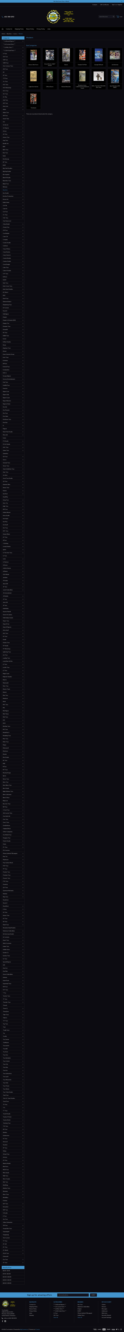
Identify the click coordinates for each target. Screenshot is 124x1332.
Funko (4, 438)
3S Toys (5, 75)
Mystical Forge (7, 772)
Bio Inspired (6, 174)
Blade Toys (6, 183)
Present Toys (6, 878)
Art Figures (6, 128)
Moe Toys (5, 738)
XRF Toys (5, 1210)
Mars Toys (5, 686)
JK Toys (5, 586)
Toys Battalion (7, 1058)
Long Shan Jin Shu (7, 661)
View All (55, 1317)
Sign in (114, 4)
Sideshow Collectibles (9, 931)
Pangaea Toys (6, 838)
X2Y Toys (5, 1203)
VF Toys (5, 1148)
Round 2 (5, 903)
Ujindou (5, 1132)
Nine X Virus (6, 797)
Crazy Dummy (6, 252)
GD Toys (5, 456)
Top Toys (5, 1024)
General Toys (6, 462)
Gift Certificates (104, 4)
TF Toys (5, 999)
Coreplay (5, 239)
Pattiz (4, 844)
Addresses (105, 1311)
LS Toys (5, 664)
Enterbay (5, 360)
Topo (4, 1027)
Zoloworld (5, 1256)
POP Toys (5, 865)
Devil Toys (5, 298)
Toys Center (6, 1061)
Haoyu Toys (6, 487)
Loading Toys (6, 658)
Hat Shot (5, 493)
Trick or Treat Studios (9, 1098)
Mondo (5, 754)
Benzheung (6, 159)
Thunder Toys (7, 1002)
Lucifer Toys (6, 667)
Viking (4, 1151)
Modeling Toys (7, 735)
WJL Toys (5, 1182)
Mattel (4, 692)
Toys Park (5, 1082)
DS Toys (5, 332)
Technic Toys (6, 996)
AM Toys (5, 115)
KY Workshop (6, 648)
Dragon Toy (6, 323)
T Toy (4, 993)
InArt (4, 559)
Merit (4, 701)
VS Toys (5, 1160)
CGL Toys (5, 218)
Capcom (5, 208)
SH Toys (5, 921)
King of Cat (6, 624)
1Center (37, 1329)
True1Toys (6, 1101)
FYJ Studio (5, 441)
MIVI (4, 723)
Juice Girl (5, 602)
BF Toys (5, 162)
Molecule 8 (6, 748)
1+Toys (5, 53)
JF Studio (5, 580)
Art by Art (5, 125)
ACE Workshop (7, 87)
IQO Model (6, 574)
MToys (5, 766)
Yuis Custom (6, 1237)
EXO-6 (4, 373)
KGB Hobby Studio (8, 617)
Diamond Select (7, 301)
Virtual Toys (6, 1154)
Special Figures (7, 962)
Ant (4, 121)
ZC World (5, 1250)
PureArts (5, 884)
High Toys (5, 506)
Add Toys (5, 100)
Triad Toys (6, 1095)
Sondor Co (6, 952)
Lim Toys (5, 655)
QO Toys (5, 887)
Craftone (5, 245)
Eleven (4, 351)
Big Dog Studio (7, 171)
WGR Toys (6, 1169)
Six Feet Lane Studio (8, 934)
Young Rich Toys (7, 1228)
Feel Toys (5, 382)
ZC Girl (5, 1244)
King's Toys (6, 621)
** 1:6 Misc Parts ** (8, 47)
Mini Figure (6, 710)
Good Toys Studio (8, 478)
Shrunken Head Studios (9, 927)
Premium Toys (7, 875)
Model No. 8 (6, 732)
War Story (5, 1166)
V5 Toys (5, 1138)
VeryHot (5, 1144)
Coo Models (6, 233)
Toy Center (6, 1039)
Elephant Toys (7, 348)
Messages (104, 1309)
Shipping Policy (19, 29)
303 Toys (5, 69)
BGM (4, 165)
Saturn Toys (6, 915)
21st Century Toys (8, 66)
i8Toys (5, 540)
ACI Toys (5, 94)
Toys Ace (5, 1055)
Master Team (6, 689)
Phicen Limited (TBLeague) (10, 853)
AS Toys (5, 134)
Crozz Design (6, 264)
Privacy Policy (41, 29)
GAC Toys (5, 447)
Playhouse (5, 859)
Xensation (5, 1206)
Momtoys (5, 751)
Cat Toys (5, 211)
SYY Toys (5, 989)
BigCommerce (24, 1329)
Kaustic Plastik (7, 611)
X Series (5, 1200)
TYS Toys (5, 1126)
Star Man (5, 971)
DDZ (4, 295)
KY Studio (5, 645)
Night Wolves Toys (8, 791)
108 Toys (5, 59)
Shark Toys (6, 924)
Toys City (5, 1064)
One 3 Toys (6, 822)
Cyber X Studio (7, 270)
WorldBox (5, 1197)
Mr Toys (5, 760)
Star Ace (5, 968)
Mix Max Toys (6, 726)
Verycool (5, 1141)
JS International (7, 593)
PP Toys (5, 869)
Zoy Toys (5, 1259)
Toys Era (5, 1070)
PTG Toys (5, 881)
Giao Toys (5, 472)
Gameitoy (5, 453)
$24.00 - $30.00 (7, 1283)
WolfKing (5, 1185)
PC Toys (5, 847)
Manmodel (5, 683)
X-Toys (5, 1216)
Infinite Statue (7, 568)
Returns (104, 1306)
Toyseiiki (5, 1048)
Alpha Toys (6, 112)
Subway (5, 977)
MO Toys (5, 729)
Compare (94, 4)
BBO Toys (5, 149)
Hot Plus (5, 521)
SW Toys (5, 986)
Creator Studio (7, 261)
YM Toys (5, 1225)
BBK (4, 146)
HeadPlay (5, 497)
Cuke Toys (6, 267)
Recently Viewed (106, 1315)
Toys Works (6, 1089)
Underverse (6, 1135)
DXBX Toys (6, 335)
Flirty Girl (5, 435)
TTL (4, 1107)
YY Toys (5, 1241)
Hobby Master (7, 512)
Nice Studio (6, 788)
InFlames (5, 571)
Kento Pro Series (7, 614)
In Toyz (5, 555)
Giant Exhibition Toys (8, 469)
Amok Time (6, 118)
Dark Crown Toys (7, 286)
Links (48, 29)
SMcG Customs (7, 943)
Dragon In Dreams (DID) (9, 320)
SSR (4, 965)
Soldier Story (6, 949)
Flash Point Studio (8, 431)
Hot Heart (5, 518)
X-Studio (5, 1213)
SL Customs (6, 937)
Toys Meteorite (7, 1079)
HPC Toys (5, 531)
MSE (4, 763)
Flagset (5, 428)
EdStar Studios (7, 342)
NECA (4, 776)
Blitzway (5, 187)
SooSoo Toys (6, 955)
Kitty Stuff (6, 630)
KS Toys (5, 636)
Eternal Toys (6, 366)
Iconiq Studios (7, 546)
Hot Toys (5, 528)
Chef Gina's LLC (7, 221)
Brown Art (5, 199)
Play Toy (5, 856)
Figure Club (6, 394)
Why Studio (6, 1172)
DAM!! (4, 280)
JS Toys (5, 599)
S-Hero (5, 909)
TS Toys (5, 1104)
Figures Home (6, 404)
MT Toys (5, 769)
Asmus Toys (6, 137)
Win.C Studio (6, 1179)
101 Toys (5, 56)
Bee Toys (5, 152)
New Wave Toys (7, 785)
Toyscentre (6, 1045)
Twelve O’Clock (7, 1117)
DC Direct (5, 292)
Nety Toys (5, 782)
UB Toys (5, 1129)
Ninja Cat (5, 800)
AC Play (5, 97)
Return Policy (30, 29)
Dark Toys (5, 283)
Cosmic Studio (7, 242)
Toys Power (6, 1086)
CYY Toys (5, 273)
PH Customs (6, 850)
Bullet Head (6, 202)
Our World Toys (7, 834)
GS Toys (5, 481)
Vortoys (5, 1157)
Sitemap (31, 1315)
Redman (5, 893)
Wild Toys (5, 1175)
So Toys (5, 958)
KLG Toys (5, 633)
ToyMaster (6, 1042)
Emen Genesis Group (8, 354)
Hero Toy (5, 503)
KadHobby (6, 608)
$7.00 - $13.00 (7, 1273)
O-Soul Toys (6, 810)
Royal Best (6, 906)
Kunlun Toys (6, 642)
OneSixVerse (6, 825)
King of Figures (7, 627)
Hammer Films (6, 484)
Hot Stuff (5, 524)
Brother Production (8, 196)
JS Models (5, 596)
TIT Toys (5, 1020)
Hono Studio (6, 515)
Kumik (4, 639)
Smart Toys (6, 940)
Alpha (4, 109)
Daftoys (5, 276)
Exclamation (6, 369)
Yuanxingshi (6, 1231)
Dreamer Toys (6, 326)
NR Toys (5, 807)
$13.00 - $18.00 (7, 1277)
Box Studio (6, 193)
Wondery (5, 1191)
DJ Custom (6, 307)
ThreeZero (6, 1011)
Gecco (4, 459)
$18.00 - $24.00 (7, 1280)
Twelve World (6, 1120)
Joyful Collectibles (8, 590)
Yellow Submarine (7, 1222)
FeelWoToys (6, 385)
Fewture (5, 388)
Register (120, 4)
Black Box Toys (7, 180)
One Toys (5, 819)
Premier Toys (6, 872)
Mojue (4, 745)
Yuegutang (6, 1234)
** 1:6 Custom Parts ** (9, 44)
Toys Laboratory (7, 1073)
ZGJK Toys (6, 1253)
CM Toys (5, 230)
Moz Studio (6, 757)
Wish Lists (104, 1313)
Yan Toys (5, 1219)
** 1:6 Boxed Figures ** (9, 41)
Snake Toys (6, 946)
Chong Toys (6, 227)
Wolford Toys (6, 1188)
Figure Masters (7, 400)
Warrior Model (6, 1163)
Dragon (5, 317)
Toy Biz (5, 1036)
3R (3, 72)
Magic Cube (6, 673)
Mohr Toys (6, 741)
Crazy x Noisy (6, 249)
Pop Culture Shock (8, 862)
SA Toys (5, 912)
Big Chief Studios (7, 168)
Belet (4, 156)
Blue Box (5, 190)
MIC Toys (5, 704)
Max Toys (5, 695)
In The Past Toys (7, 552)
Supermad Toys (7, 983)
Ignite (4, 549)
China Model (6, 224)
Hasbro (5, 490)
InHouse (5, 565)
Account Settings (106, 1317)
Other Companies (7, 831)
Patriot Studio (6, 841)
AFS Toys (5, 103)
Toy (4, 1033)
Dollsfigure (6, 314)
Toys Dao (5, 1067)
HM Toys (5, 509)
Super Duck (6, 980)
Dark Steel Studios (8, 289)
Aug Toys (5, 140)
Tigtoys (5, 1017)
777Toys (5, 78)
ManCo (5, 679)
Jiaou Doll (5, 583)
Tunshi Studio (6, 1113)
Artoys (5, 131)
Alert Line (5, 106)
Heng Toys (6, 500)
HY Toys (5, 537)
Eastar (4, 338)
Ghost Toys (6, 466)
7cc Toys (5, 81)
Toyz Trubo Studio (8, 1092)
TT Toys (5, 1110)
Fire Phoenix (6, 410)
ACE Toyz (5, 84)
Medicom (5, 698)
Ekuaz (4, 345)
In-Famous (6, 562)
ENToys (5, 363)
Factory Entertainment (9, 379)
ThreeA (5, 1005)
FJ (3, 425)
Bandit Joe (6, 143)
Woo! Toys (6, 1194)
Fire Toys (5, 413)
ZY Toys (5, 1262)
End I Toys (6, 357)
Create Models (7, 258)
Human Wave (6, 534)
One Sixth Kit (6, 816)
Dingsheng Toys (7, 304)
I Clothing (5, 543)
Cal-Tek (5, 205)
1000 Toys (6, 63)
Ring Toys (5, 896)
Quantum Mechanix (8, 890)
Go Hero (5, 475)
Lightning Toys (7, 652)
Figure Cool (6, 391)
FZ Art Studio (6, 444)
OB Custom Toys (7, 813)
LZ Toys (5, 670)
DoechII (5, 311)
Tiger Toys (6, 1014)
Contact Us (9, 29)
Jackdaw (5, 577)
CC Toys (5, 214)
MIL (4, 707)
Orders (104, 1304)
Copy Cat (5, 236)
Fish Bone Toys (7, 419)
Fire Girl (5, 407)
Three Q (5, 1008)
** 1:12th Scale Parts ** (9, 50)
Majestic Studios (7, 676)
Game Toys (6, 450)
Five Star (5, 422)
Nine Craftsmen (7, 794)
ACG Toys (5, 90)
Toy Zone (5, 1051)
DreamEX (5, 329)
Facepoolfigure (7, 376)
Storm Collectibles (8, 974)
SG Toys (5, 918)
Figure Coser (6, 397)
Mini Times (6, 714)
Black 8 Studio (6, 177)
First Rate (5, 416)
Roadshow (6, 900)
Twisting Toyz (6, 1123)
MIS (4, 720)
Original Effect (7, 828)
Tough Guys (6, 1030)
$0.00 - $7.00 (6, 1270)
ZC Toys (5, 1247)
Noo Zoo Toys (6, 803)
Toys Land (5, 1076)
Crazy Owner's (7, 255)
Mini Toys (5, 717)
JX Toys (5, 605)
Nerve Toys (6, 779)
